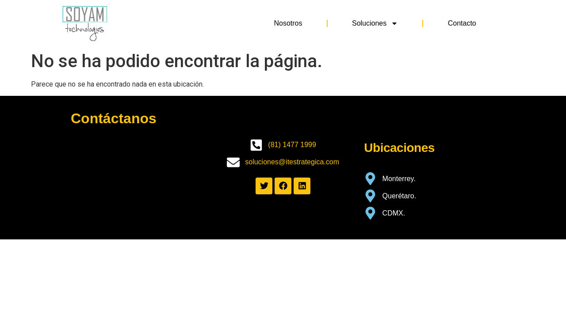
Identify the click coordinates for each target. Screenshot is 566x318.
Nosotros (288, 23)
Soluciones (375, 23)
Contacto (462, 23)
